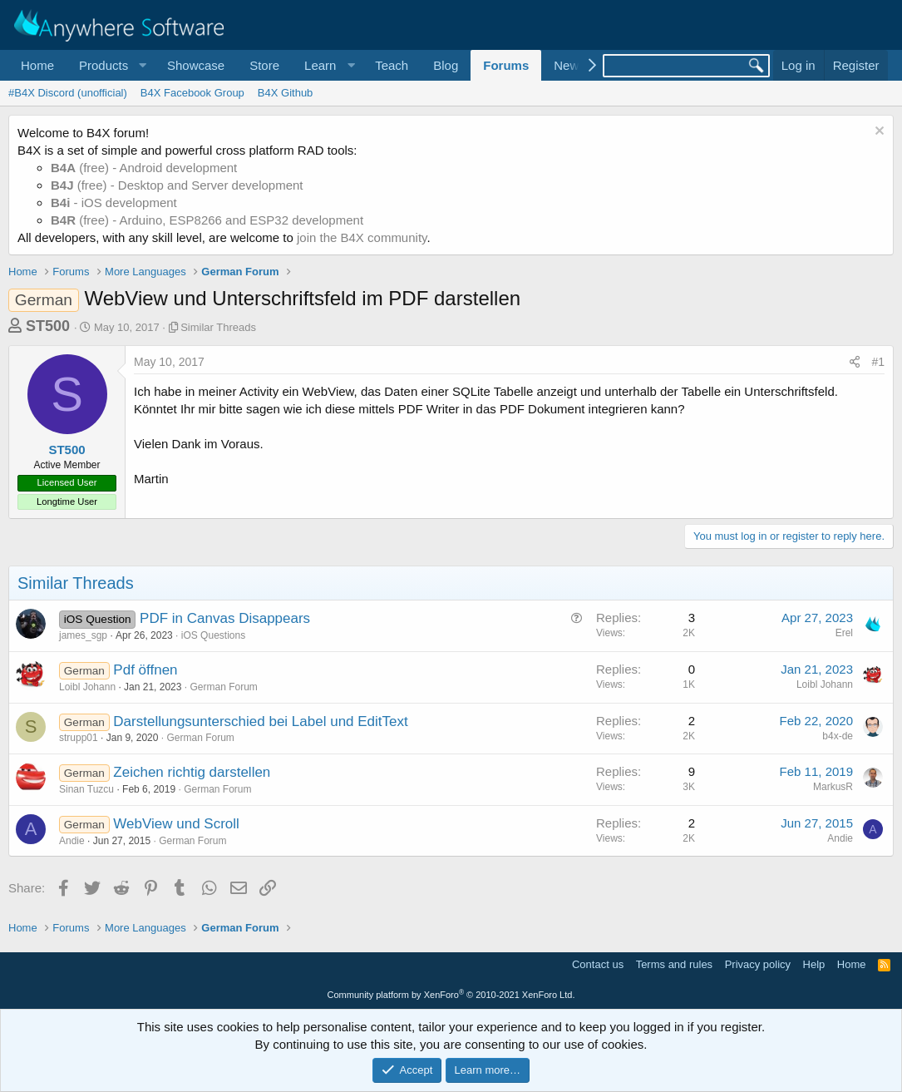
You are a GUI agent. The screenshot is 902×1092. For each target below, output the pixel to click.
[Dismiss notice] (877, 132)
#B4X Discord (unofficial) (67, 92)
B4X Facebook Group (192, 92)
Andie (72, 841)
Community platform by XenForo (451, 995)
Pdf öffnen (145, 670)
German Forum (224, 687)
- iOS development (114, 202)
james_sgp (83, 635)
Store (264, 65)
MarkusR (833, 787)
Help (814, 964)
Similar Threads (218, 327)
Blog (445, 65)
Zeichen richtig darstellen (191, 772)
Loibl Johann (87, 687)
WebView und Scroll (176, 824)
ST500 (48, 326)
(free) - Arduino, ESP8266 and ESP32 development (207, 220)
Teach (391, 65)
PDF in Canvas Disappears (225, 618)
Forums (506, 65)
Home (37, 65)
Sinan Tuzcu (86, 789)
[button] (111, 65)
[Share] (854, 362)
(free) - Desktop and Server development (177, 185)
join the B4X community (361, 237)
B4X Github (285, 92)
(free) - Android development (144, 168)
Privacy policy (758, 964)
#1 (878, 361)
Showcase (195, 65)
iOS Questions (213, 635)
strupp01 (78, 738)
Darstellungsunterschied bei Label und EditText (260, 721)
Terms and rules (674, 964)
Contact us (598, 964)
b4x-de (837, 736)
